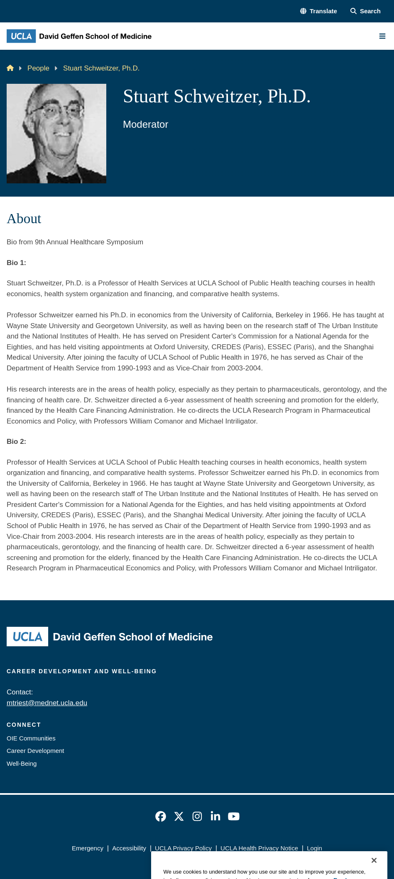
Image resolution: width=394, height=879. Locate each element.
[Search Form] (365, 11)
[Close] (374, 870)
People (38, 68)
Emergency (87, 848)
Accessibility (129, 848)
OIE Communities (31, 738)
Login (314, 848)
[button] (319, 11)
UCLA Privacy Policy (183, 848)
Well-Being (22, 763)
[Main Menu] (382, 36)
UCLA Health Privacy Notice (259, 848)
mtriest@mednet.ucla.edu (47, 703)
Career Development (35, 750)
